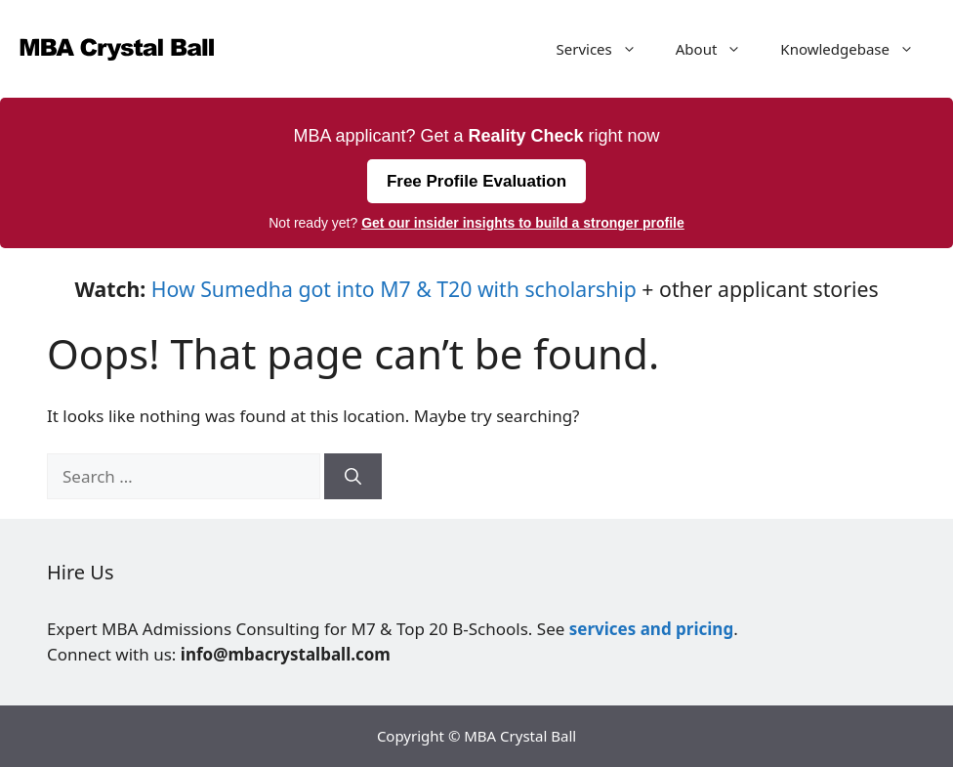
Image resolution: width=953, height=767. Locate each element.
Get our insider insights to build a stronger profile (522, 223)
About (719, 49)
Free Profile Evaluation (476, 181)
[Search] (353, 476)
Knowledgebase (856, 49)
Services (606, 49)
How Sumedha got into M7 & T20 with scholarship (394, 289)
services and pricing (651, 629)
